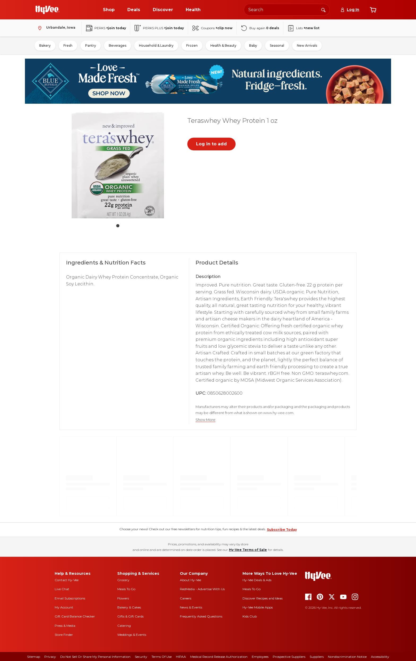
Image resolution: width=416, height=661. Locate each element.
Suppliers (317, 657)
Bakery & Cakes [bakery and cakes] (129, 607)
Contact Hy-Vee (67, 580)
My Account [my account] (64, 607)
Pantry (90, 45)
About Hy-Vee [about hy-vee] (190, 580)
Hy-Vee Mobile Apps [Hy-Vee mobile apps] (257, 607)
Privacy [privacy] (50, 657)
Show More (205, 420)
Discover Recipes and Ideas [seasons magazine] (262, 598)
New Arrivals (307, 45)
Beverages (117, 45)
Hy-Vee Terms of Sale (248, 550)
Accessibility (380, 657)
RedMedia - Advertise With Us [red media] (202, 589)
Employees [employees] (260, 657)
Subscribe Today (282, 530)
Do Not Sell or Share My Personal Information (95, 657)
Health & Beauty (223, 45)
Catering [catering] (124, 626)
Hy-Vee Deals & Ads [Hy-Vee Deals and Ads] (256, 580)
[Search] (323, 9)
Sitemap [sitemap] (33, 657)
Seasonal (277, 45)
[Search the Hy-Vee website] (287, 10)
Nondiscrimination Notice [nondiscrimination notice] (347, 657)
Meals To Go (126, 589)
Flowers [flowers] (123, 598)
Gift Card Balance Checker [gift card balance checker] (75, 616)
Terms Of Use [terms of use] (161, 657)
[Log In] (349, 9)
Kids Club (249, 616)
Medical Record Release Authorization (219, 657)
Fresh (67, 45)
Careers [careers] (185, 598)
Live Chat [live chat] (62, 589)
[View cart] (373, 10)
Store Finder (64, 635)
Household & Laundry (156, 45)
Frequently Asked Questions (201, 616)
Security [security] (141, 657)
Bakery (45, 45)
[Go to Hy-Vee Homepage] (47, 10)
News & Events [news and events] (191, 607)
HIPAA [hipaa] (181, 657)
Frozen (192, 45)
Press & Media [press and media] (65, 626)
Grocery (123, 580)
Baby (253, 45)
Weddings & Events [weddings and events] (131, 635)
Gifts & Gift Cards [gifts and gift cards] (130, 616)
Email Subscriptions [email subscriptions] (70, 598)
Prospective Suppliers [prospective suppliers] (289, 657)
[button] (118, 166)
